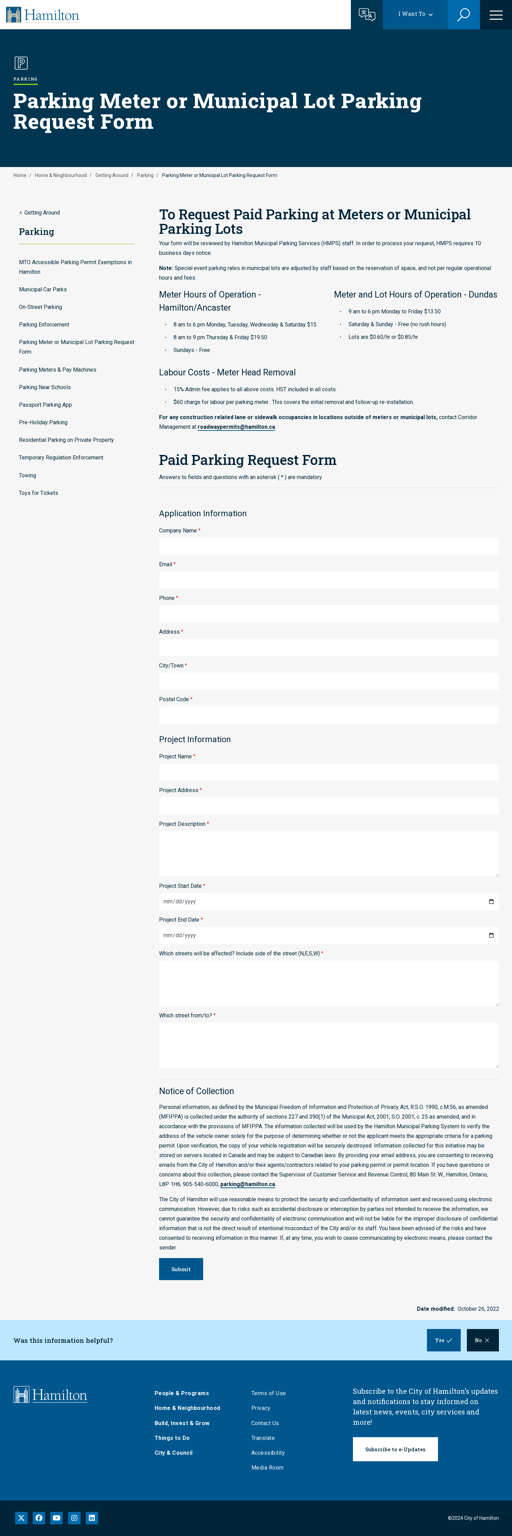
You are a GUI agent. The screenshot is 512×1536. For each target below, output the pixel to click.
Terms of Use (270, 1393)
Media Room (269, 1467)
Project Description (182, 824)
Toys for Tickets (38, 493)
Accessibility (270, 1453)
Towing (27, 475)
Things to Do (174, 1438)
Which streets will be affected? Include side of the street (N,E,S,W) (239, 953)
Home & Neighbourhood (61, 175)
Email (165, 564)
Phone (167, 598)
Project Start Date (180, 886)
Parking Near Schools (45, 387)
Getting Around (111, 175)
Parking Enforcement (44, 324)
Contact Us (267, 1423)
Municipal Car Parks (43, 289)
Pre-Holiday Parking (43, 422)
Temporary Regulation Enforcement (61, 457)
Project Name (175, 756)
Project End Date (179, 919)
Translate (265, 1438)
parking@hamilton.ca (247, 1184)
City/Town (171, 665)
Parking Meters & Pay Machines (57, 369)
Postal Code (174, 699)
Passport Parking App (45, 405)
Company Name (178, 530)
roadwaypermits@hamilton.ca (236, 427)
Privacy (262, 1408)
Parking (145, 175)
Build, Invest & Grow (183, 1423)
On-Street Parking (40, 307)
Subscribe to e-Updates (396, 1449)
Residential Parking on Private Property (66, 440)
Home (20, 175)
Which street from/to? (185, 1015)
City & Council (175, 1453)
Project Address (178, 790)
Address (169, 632)
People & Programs (183, 1393)
